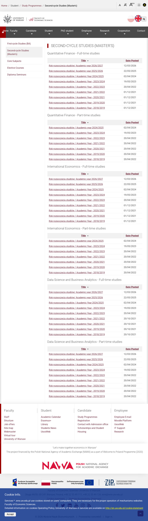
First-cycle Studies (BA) (19, 43)
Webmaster (10, 431)
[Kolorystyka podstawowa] (139, 5)
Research (119, 431)
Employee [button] (87, 30)
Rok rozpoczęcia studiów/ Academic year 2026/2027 (76, 65)
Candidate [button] (31, 30)
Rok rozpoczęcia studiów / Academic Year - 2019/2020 (77, 102)
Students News (48, 428)
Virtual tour (9, 435)
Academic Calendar (51, 417)
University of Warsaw (15, 439)
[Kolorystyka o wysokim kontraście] (144, 5)
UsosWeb (45, 431)
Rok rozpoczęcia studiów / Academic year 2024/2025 (76, 127)
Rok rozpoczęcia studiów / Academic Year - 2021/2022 (77, 92)
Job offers (9, 424)
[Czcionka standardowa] (120, 5)
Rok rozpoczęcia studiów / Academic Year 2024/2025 (76, 76)
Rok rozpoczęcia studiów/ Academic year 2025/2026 (76, 71)
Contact (141, 30)
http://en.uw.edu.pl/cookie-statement (124, 508)
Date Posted (132, 60)
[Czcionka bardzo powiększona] (132, 5)
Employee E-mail (122, 417)
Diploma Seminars (16, 74)
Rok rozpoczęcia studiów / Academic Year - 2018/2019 (77, 108)
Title (83, 60)
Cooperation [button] (124, 30)
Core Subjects (14, 61)
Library (44, 424)
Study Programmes (31, 5)
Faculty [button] (13, 30)
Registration (84, 420)
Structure (8, 420)
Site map (8, 428)
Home (4, 5)
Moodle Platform (123, 420)
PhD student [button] (67, 30)
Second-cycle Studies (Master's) (18, 52)
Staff (6, 417)
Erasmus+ (46, 420)
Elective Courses (15, 67)
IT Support (119, 428)
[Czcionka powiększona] (126, 5)
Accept (10, 514)
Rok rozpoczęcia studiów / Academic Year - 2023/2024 (77, 81)
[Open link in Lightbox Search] (113, 4)
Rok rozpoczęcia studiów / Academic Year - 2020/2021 (77, 97)
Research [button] (104, 30)
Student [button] (49, 30)
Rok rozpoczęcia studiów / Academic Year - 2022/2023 (77, 87)
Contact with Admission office (93, 424)
